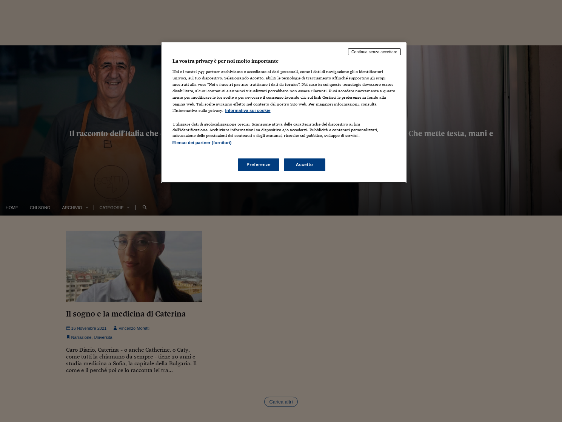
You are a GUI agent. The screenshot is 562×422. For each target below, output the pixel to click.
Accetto (304, 164)
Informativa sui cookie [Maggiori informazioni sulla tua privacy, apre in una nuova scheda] (248, 110)
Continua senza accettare (374, 52)
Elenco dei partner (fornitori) (202, 142)
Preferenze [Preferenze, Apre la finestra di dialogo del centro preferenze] (258, 164)
